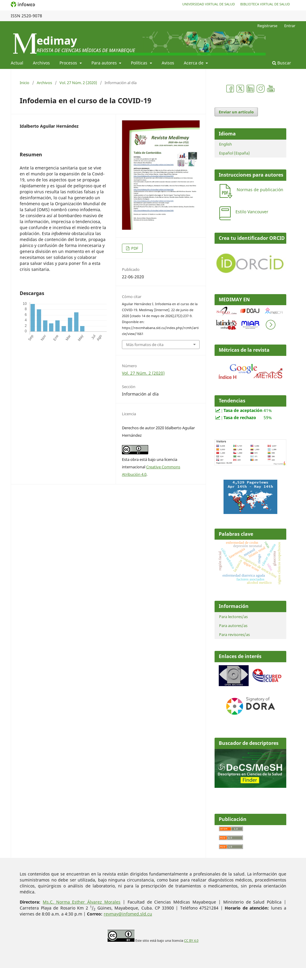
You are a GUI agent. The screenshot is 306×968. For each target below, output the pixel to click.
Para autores (104, 63)
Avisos (168, 63)
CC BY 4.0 (191, 940)
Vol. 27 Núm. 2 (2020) (78, 82)
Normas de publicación (260, 189)
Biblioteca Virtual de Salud (265, 4)
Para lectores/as (233, 616)
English (225, 144)
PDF (134, 248)
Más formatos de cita (144, 344)
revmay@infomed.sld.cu (128, 914)
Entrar (289, 25)
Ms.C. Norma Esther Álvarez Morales (81, 902)
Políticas (140, 63)
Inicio (24, 82)
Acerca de (194, 63)
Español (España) (234, 153)
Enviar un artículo (236, 112)
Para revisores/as (234, 634)
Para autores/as (233, 625)
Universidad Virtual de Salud (208, 4)
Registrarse (267, 25)
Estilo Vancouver (251, 211)
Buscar (281, 63)
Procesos (68, 63)
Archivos (41, 63)
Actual (17, 63)
